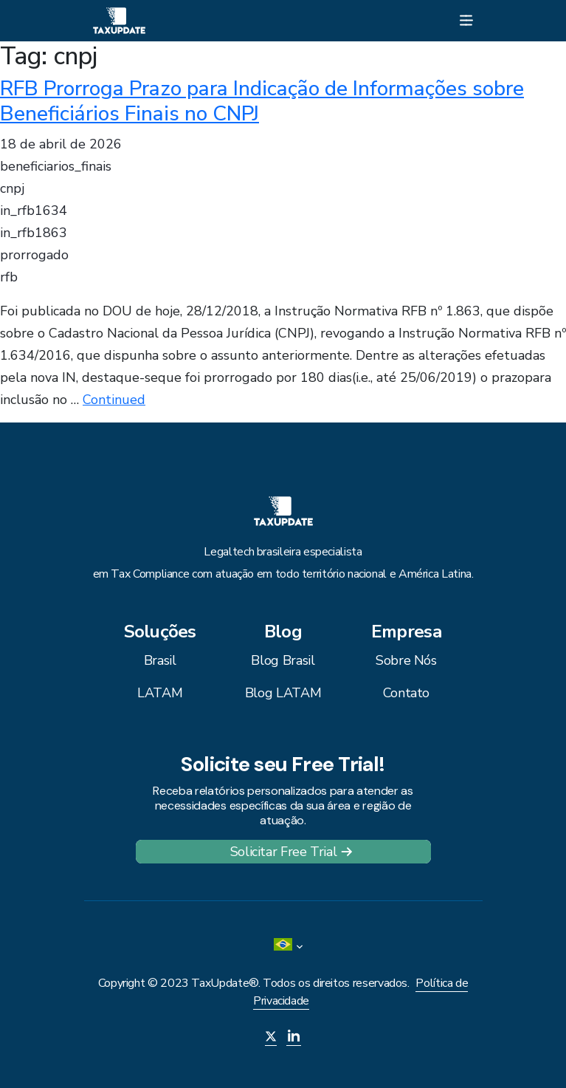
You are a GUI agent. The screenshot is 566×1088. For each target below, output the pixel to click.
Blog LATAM (283, 693)
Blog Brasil (282, 660)
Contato (406, 693)
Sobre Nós (406, 660)
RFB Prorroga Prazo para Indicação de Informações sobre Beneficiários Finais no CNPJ (262, 101)
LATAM (159, 693)
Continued (114, 399)
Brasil (160, 660)
